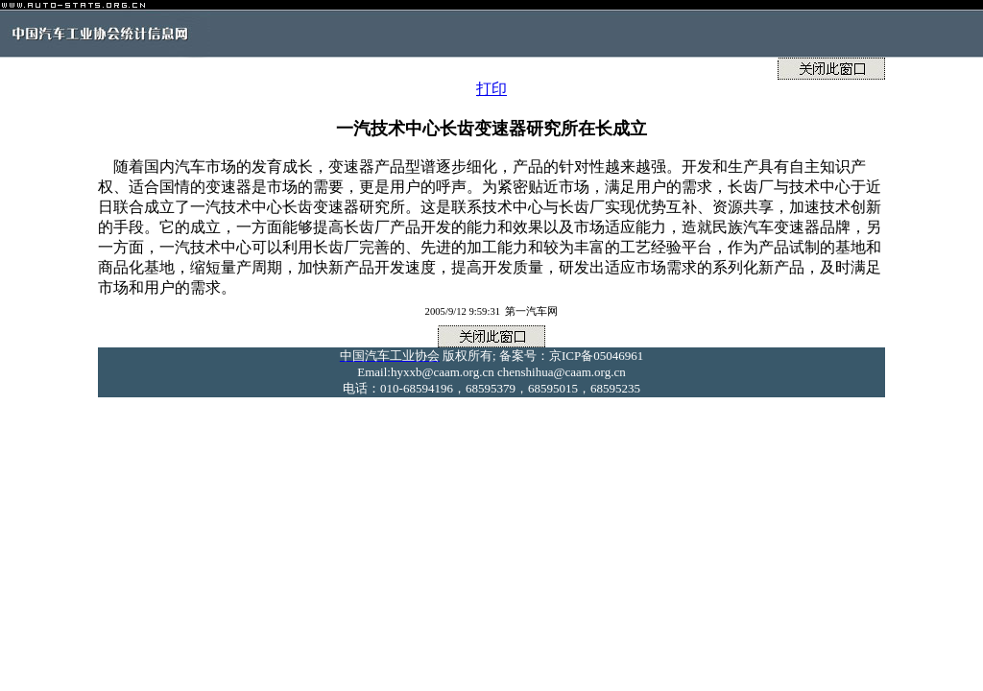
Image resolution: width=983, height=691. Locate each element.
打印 (491, 89)
